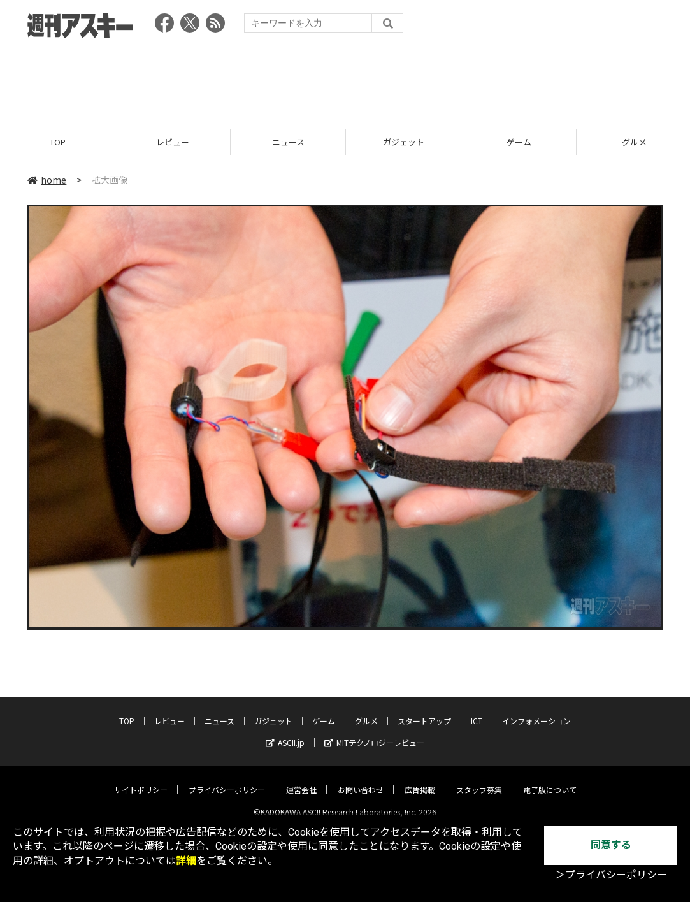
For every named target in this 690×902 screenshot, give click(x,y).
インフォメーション (536, 710)
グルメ (366, 710)
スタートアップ (424, 710)
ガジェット (403, 142)
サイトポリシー (141, 779)
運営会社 (301, 779)
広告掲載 (420, 779)
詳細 (186, 861)
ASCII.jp (285, 732)
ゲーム (519, 142)
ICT (476, 710)
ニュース (288, 142)
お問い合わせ (361, 779)
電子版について (550, 779)
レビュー (172, 142)
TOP (58, 142)
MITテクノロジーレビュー (374, 732)
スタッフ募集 (479, 779)
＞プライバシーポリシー (611, 875)
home (46, 179)
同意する (611, 845)
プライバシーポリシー (227, 779)
